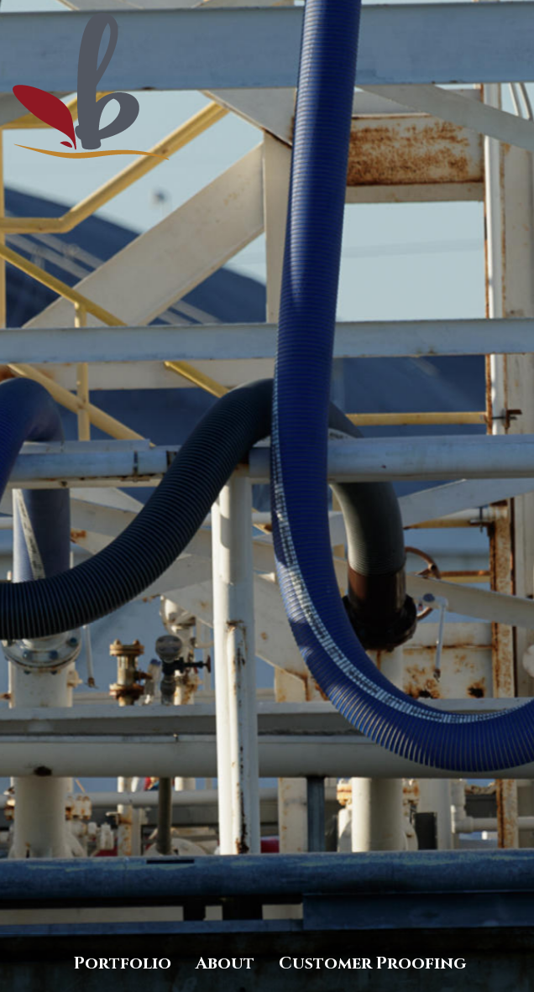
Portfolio (122, 963)
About (225, 963)
